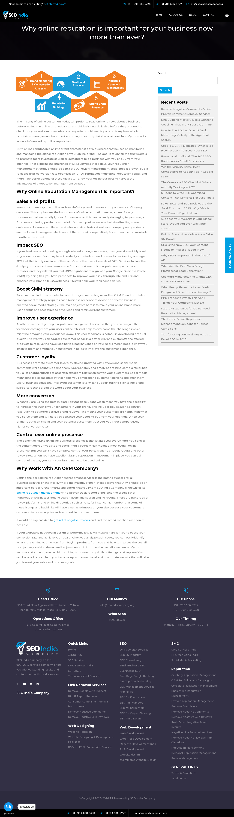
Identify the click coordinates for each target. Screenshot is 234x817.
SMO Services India (80, 665)
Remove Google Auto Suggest (87, 691)
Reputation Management (187, 747)
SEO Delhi (126, 692)
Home (159, 14)
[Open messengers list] (8, 806)
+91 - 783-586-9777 (186, 605)
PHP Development (132, 749)
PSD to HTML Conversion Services (90, 747)
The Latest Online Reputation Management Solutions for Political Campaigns (185, 323)
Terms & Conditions (184, 773)
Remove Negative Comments (87, 711)
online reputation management (38, 492)
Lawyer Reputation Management (192, 701)
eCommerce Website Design (138, 760)
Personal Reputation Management (193, 753)
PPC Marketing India (184, 655)
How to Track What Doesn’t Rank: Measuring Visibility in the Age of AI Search (185, 135)
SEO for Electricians (132, 697)
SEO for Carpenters (132, 708)
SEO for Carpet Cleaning (135, 713)
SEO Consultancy (131, 660)
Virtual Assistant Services (84, 676)
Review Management (185, 758)
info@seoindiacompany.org (117, 605)
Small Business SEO (132, 665)
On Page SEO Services (134, 649)
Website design (130, 754)
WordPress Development (136, 738)
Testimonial (178, 778)
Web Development (132, 733)
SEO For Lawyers (131, 718)
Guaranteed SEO (130, 670)
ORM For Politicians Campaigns (191, 680)
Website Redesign (80, 731)
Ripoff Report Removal (82, 696)
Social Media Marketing (186, 660)
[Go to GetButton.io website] (8, 813)
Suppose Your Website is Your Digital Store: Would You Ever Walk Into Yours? (186, 223)
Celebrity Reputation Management (193, 675)
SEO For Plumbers (131, 702)
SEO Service (76, 660)
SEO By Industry (130, 655)
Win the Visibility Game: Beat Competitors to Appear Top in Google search (187, 171)
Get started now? (54, 4)
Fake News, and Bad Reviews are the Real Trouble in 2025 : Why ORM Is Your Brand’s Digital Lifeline (186, 208)
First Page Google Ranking (137, 676)
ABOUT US (176, 14)
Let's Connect (229, 255)
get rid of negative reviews (72, 520)
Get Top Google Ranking (135, 681)
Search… (163, 73)
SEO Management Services (137, 686)
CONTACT (209, 14)
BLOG (193, 14)
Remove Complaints (184, 706)
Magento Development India (138, 744)
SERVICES (74, 670)
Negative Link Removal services (191, 732)
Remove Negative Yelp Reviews (88, 717)
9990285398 (117, 620)
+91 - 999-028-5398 (186, 609)
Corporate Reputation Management (194, 685)
